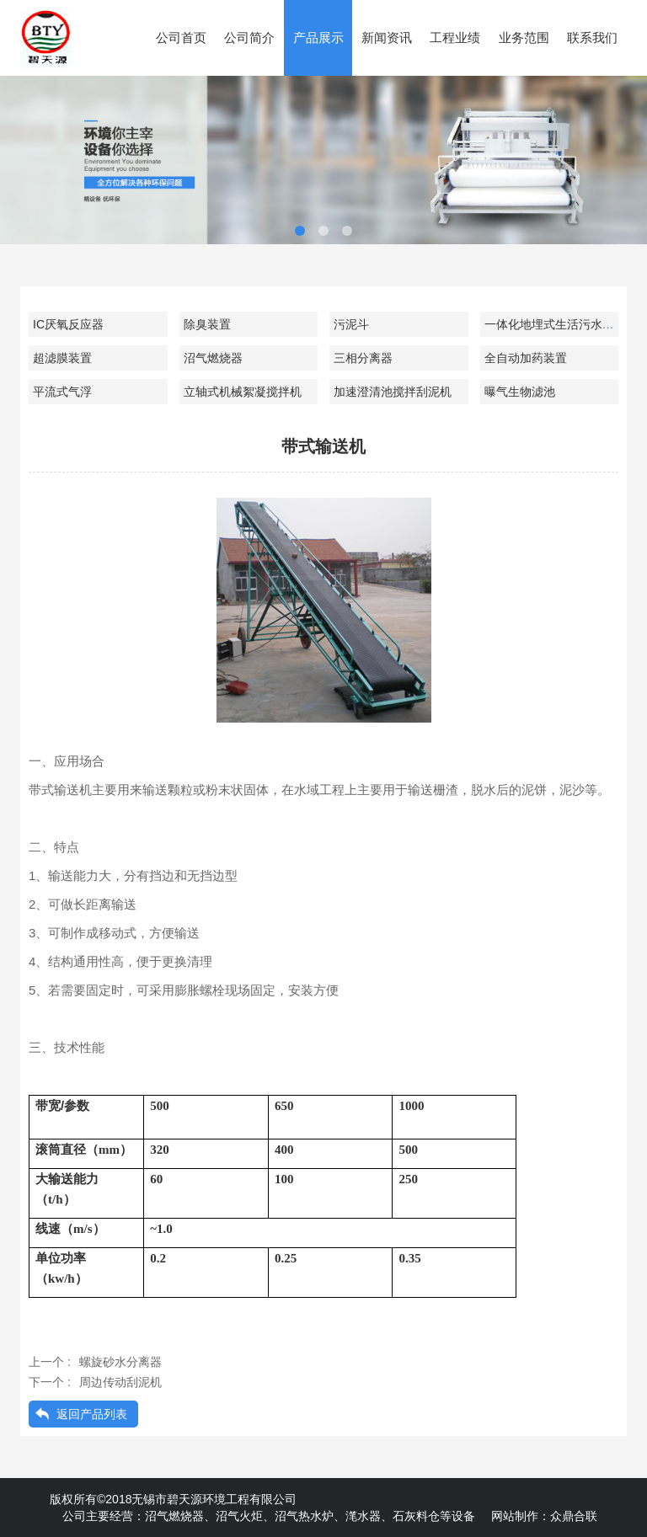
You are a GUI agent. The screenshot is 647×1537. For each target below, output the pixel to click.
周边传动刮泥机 (120, 1382)
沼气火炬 (239, 1516)
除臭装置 (207, 324)
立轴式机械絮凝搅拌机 (243, 391)
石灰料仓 (416, 1516)
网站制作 (514, 1516)
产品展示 (318, 37)
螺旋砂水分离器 (120, 1362)
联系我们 (592, 37)
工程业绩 (455, 37)
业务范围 (524, 37)
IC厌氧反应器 (68, 324)
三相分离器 (363, 358)
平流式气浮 (62, 391)
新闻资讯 (386, 37)
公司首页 (181, 37)
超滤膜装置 (62, 358)
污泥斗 (351, 324)
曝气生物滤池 (519, 391)
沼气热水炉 (304, 1516)
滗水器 (363, 1516)
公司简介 (249, 37)
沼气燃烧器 (213, 358)
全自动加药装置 (525, 358)
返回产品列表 (91, 1414)
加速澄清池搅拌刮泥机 (393, 391)
